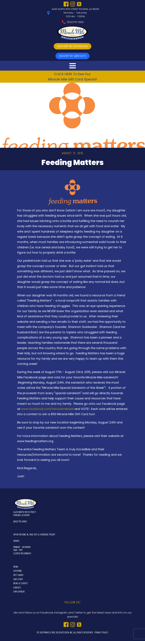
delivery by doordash (72, 46)
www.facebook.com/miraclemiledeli (47, 409)
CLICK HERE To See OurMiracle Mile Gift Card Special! (72, 77)
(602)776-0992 (75, 22)
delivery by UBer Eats (72, 56)
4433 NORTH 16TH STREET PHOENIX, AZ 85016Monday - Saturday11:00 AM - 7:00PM (75, 12)
